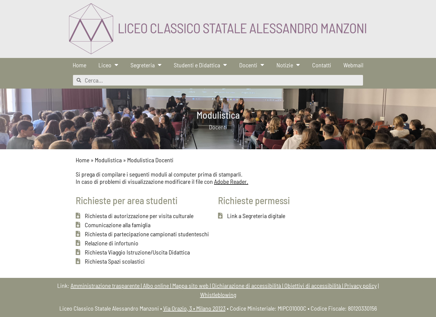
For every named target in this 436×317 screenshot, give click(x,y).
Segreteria (146, 65)
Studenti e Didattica (200, 65)
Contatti (321, 65)
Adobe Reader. (231, 181)
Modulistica (108, 160)
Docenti (251, 65)
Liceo (108, 65)
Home (79, 65)
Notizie (288, 65)
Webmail (353, 65)
